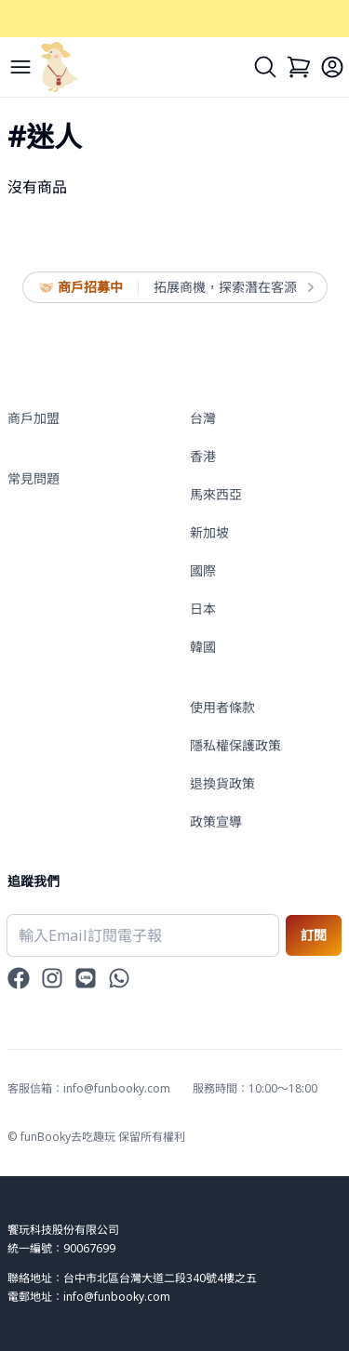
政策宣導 (216, 821)
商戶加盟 (33, 418)
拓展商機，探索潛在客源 (233, 287)
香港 (203, 456)
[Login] (332, 67)
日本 (203, 608)
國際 (203, 570)
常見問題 (33, 478)
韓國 (203, 647)
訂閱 (314, 935)
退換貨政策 (222, 783)
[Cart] (298, 67)
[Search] (265, 67)
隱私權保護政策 (235, 745)
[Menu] (20, 67)
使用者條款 (222, 707)
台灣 (203, 418)
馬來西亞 (216, 494)
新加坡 (209, 532)
